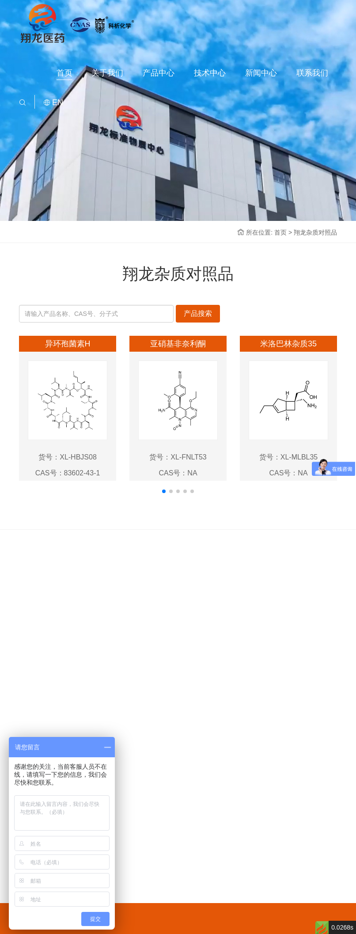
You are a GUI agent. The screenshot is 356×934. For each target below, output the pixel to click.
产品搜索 (198, 313)
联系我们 (312, 72)
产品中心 (158, 72)
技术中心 (210, 72)
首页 (64, 72)
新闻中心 (261, 72)
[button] (164, 491)
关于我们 (107, 72)
